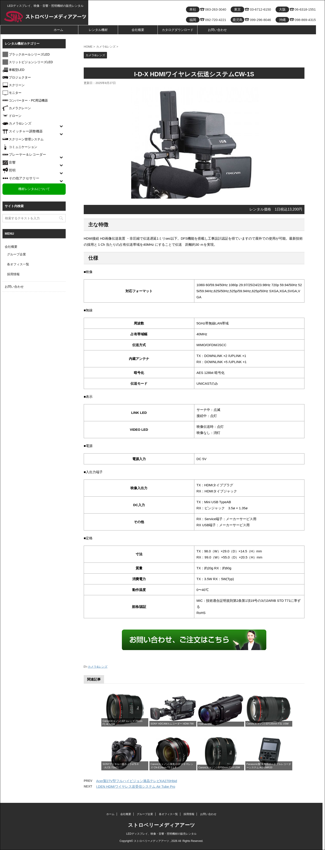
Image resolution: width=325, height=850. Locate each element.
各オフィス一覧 (18, 264)
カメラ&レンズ (97, 666)
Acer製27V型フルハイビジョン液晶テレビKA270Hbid (136, 781)
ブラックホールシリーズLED (29, 54)
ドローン (15, 116)
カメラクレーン (20, 108)
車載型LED (16, 70)
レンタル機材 (98, 30)
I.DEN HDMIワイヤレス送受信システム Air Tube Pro (135, 786)
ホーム (58, 30)
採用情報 (13, 274)
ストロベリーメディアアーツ (161, 825)
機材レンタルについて (34, 189)
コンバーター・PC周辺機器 (28, 100)
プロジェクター (20, 77)
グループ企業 (16, 254)
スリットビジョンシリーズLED (31, 62)
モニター (15, 93)
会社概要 (138, 30)
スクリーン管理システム (26, 139)
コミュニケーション (23, 147)
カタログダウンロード (177, 30)
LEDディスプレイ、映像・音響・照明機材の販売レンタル (161, 833)
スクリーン (17, 85)
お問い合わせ (217, 30)
